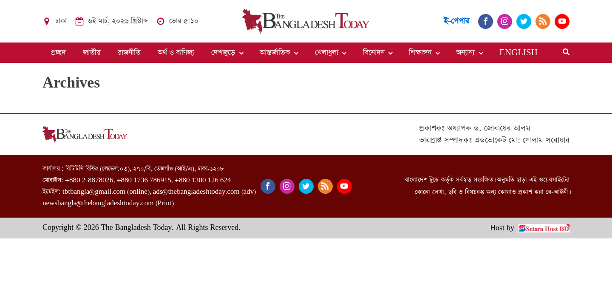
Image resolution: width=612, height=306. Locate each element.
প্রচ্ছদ (58, 53)
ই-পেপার (457, 21)
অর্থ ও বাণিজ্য (176, 53)
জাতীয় (92, 53)
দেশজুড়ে (223, 53)
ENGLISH (518, 53)
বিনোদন (374, 53)
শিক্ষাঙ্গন (420, 53)
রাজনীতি (129, 53)
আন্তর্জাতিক (275, 53)
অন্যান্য (465, 53)
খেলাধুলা (326, 53)
